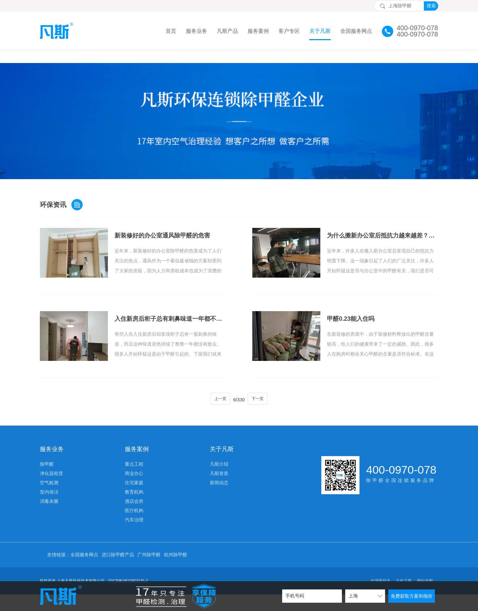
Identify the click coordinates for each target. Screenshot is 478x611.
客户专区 (289, 31)
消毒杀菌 (49, 488)
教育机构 (134, 478)
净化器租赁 (51, 460)
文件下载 (404, 567)
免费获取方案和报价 (412, 596)
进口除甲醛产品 (118, 541)
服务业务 (196, 31)
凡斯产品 (227, 31)
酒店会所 (134, 488)
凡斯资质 (219, 460)
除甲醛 (47, 450)
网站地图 (425, 567)
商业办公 (134, 460)
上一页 (217, 386)
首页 (171, 31)
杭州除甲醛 (175, 541)
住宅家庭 (134, 469)
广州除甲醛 (149, 541)
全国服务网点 (356, 31)
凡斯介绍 (219, 450)
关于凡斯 (320, 31)
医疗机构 (134, 497)
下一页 (261, 386)
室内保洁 (49, 478)
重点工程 (134, 450)
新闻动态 (219, 469)
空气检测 (49, 469)
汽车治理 (134, 506)
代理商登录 (380, 567)
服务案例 (258, 31)
